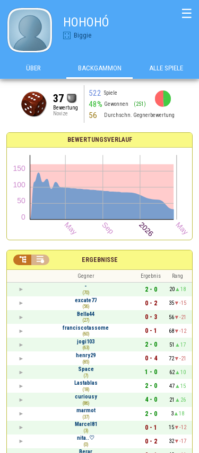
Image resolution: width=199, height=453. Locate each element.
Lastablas (86, 382)
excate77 (86, 300)
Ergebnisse (100, 260)
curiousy (86, 396)
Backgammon (100, 68)
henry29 (86, 355)
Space (86, 369)
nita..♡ (85, 437)
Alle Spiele (166, 68)
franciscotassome (86, 327)
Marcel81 (86, 424)
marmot (86, 410)
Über (33, 68)
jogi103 (85, 341)
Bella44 (85, 314)
